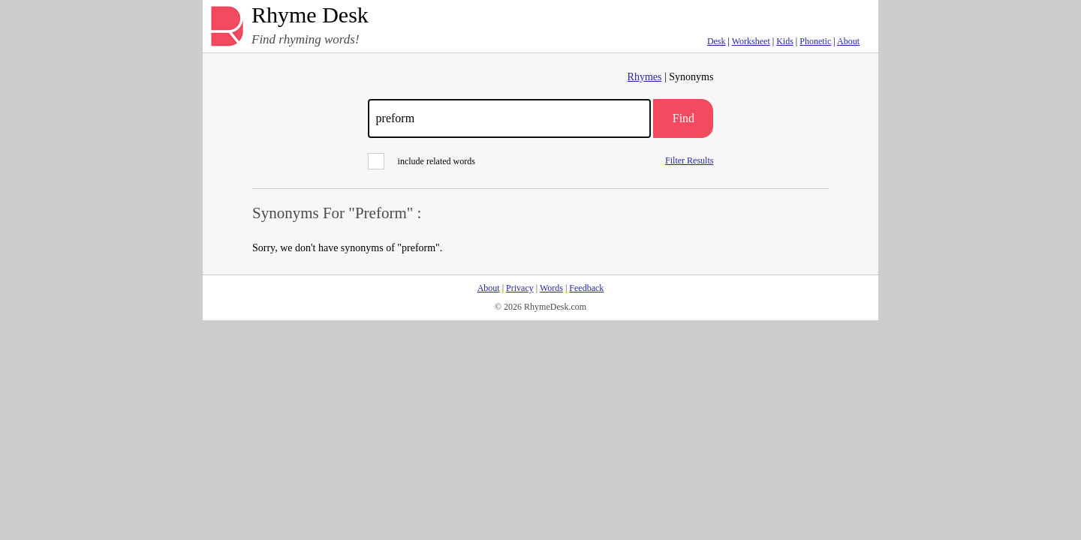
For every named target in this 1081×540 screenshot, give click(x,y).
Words (551, 288)
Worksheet (751, 41)
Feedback (586, 288)
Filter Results (689, 160)
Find (683, 118)
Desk (716, 41)
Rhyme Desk (310, 15)
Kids (784, 41)
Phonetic (815, 41)
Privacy (520, 288)
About (848, 41)
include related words (421, 161)
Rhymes (645, 76)
